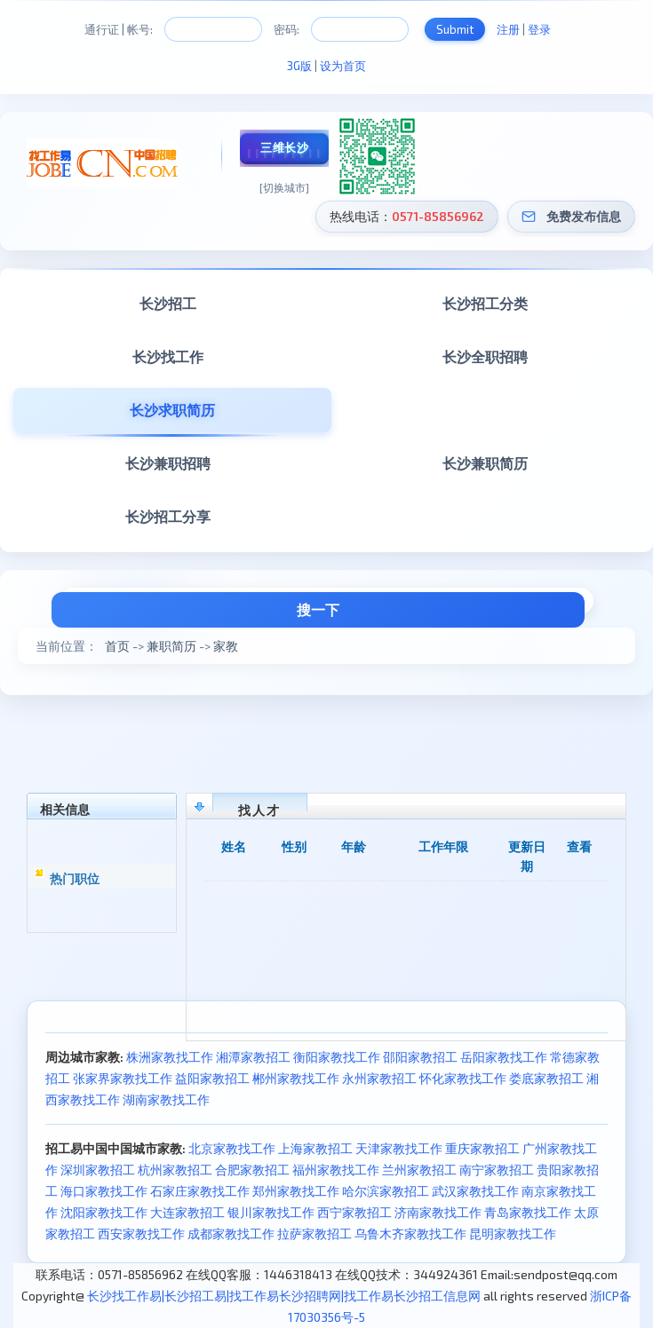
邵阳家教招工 (420, 1056)
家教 (225, 645)
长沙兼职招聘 (168, 463)
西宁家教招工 (354, 1212)
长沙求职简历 (172, 409)
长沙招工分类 (485, 303)
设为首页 (343, 66)
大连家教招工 (187, 1212)
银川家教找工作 (271, 1212)
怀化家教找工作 (462, 1078)
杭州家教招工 (175, 1169)
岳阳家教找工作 (503, 1056)
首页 (117, 645)
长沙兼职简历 (485, 463)
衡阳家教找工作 (336, 1056)
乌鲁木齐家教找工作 (410, 1233)
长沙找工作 (167, 356)
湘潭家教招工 (253, 1056)
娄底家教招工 (546, 1078)
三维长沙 (284, 147)
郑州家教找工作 (295, 1190)
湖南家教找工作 (166, 1099)
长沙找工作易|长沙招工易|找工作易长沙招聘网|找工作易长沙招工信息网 (284, 1295)
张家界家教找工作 (122, 1078)
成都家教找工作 (231, 1233)
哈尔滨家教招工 (385, 1190)
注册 (508, 29)
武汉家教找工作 (475, 1190)
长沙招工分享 (168, 516)
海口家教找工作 (103, 1190)
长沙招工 (167, 303)
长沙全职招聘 (485, 356)
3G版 (299, 66)
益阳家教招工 (212, 1078)
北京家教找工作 (231, 1148)
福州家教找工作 (335, 1169)
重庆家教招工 (482, 1148)
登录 (539, 29)
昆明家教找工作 (512, 1233)
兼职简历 (171, 645)
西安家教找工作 (141, 1233)
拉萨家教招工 (314, 1233)
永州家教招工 (379, 1078)
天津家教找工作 (398, 1148)
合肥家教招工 (252, 1169)
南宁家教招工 (496, 1169)
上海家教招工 (315, 1148)
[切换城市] (284, 187)
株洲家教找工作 (169, 1056)
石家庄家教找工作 (200, 1190)
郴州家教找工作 (295, 1078)
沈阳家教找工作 (103, 1212)
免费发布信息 (583, 216)
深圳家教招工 (97, 1169)
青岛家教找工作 (527, 1212)
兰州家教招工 (419, 1169)
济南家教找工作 (438, 1212)
